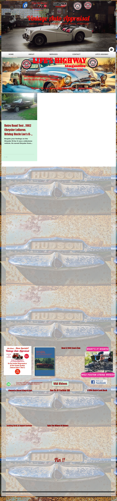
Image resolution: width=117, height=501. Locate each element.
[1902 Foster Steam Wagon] (98, 374)
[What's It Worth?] (97, 349)
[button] (60, 383)
